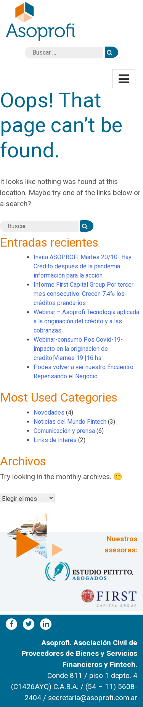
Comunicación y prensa (64, 430)
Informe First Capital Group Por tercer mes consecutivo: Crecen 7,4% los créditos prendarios (83, 294)
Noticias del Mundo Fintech (70, 421)
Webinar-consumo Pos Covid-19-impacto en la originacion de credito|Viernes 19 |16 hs (78, 349)
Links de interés (55, 440)
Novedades (49, 412)
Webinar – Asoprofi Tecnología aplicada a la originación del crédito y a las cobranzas (86, 321)
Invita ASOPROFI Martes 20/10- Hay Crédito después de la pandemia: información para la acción (83, 266)
